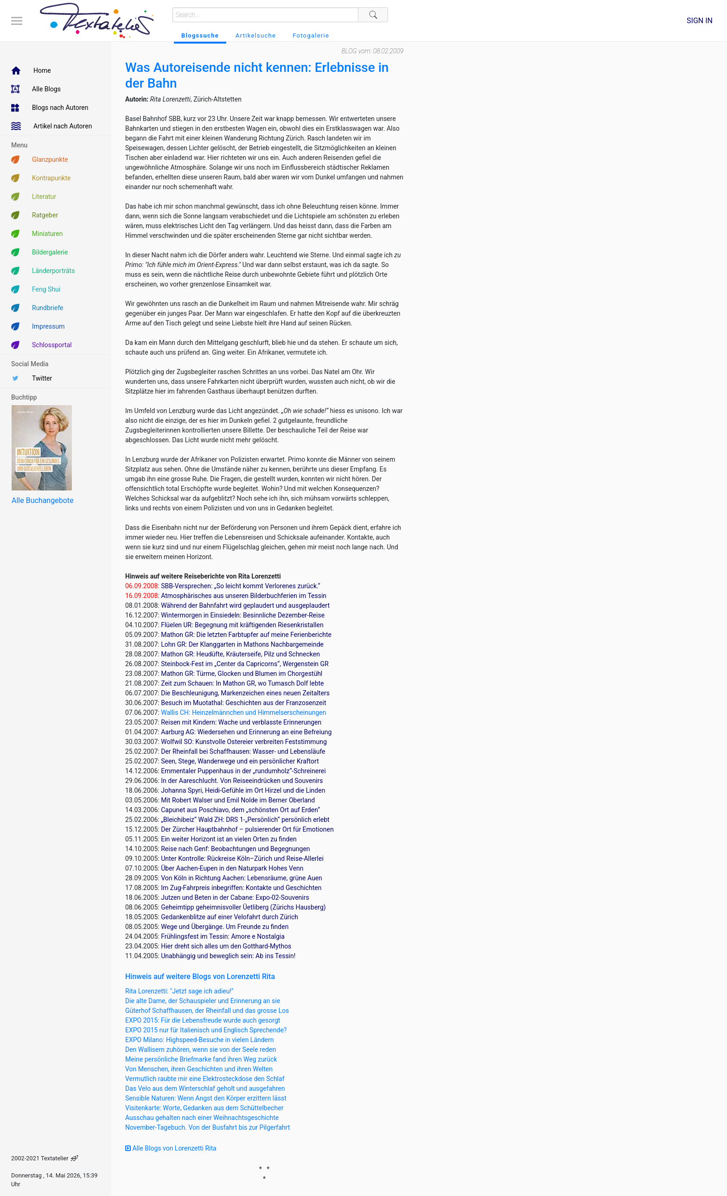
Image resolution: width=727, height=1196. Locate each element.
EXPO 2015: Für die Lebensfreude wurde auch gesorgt (202, 1020)
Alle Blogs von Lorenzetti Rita (171, 1148)
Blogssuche (200, 35)
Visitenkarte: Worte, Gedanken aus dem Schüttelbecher (204, 1108)
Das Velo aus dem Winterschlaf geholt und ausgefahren (205, 1088)
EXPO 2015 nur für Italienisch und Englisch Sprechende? (206, 1030)
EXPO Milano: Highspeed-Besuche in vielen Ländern (199, 1039)
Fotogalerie (311, 35)
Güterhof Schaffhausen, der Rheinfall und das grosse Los (207, 1010)
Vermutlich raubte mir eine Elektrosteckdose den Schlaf (205, 1078)
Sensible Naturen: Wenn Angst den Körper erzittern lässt (206, 1098)
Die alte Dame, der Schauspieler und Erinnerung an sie (202, 1001)
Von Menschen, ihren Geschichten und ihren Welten (199, 1069)
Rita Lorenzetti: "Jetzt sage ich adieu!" (179, 991)
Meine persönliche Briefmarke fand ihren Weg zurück (201, 1059)
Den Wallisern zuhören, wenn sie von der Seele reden (200, 1049)
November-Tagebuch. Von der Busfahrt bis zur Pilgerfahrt (207, 1127)
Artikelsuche (256, 35)
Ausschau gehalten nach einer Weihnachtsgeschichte (202, 1117)
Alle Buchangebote (42, 500)
